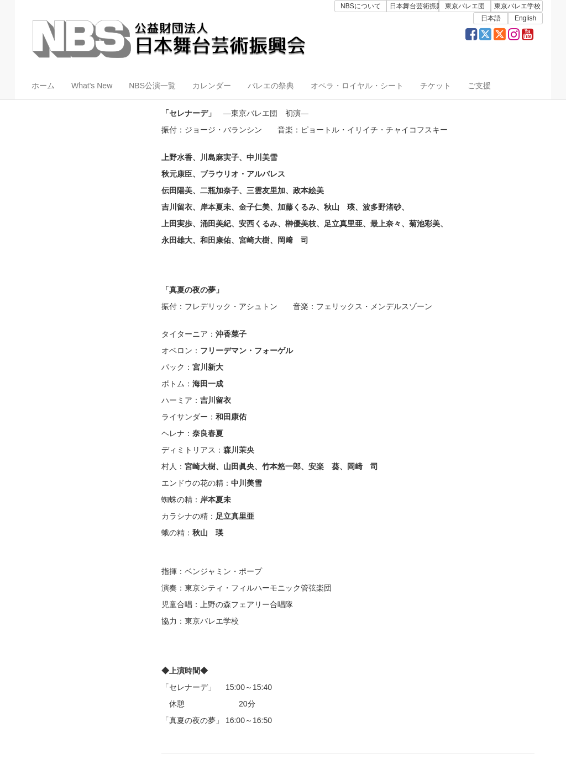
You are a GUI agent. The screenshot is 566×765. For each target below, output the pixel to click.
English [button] (525, 18)
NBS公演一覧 (152, 85)
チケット (435, 85)
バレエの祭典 (271, 85)
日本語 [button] (491, 18)
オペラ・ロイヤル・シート (357, 85)
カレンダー (211, 85)
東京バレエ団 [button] (465, 6)
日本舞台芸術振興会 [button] (414, 6)
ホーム (43, 85)
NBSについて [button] (360, 6)
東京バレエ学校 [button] (517, 6)
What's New (91, 85)
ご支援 (479, 85)
